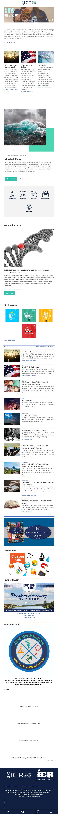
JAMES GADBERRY (27, 458)
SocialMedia (37, 812)
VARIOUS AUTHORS (27, 439)
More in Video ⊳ (50, 760)
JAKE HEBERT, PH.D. (27, 511)
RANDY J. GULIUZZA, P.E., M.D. (29, 495)
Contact (41, 794)
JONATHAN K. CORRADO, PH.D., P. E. (30, 360)
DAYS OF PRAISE (42, 64)
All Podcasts (9, 340)
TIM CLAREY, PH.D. (27, 477)
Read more (9, 293)
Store (33, 786)
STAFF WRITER (26, 395)
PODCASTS (51, 346)
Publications (16, 786)
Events (26, 786)
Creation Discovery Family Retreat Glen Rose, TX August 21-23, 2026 (29, 615)
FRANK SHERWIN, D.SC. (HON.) (29, 375)
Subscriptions (34, 794)
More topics (24, 179)
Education (38, 786)
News (10, 786)
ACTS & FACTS (43, 346)
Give (30, 786)
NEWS (5, 64)
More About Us (10, 42)
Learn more (11, 179)
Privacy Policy (25, 794)
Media (21, 786)
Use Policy (17, 794)
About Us (5, 786)
